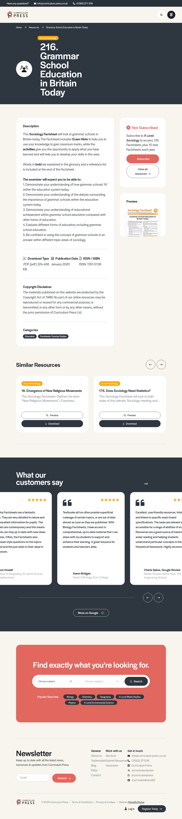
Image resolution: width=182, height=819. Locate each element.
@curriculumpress (143, 770)
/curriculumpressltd (143, 780)
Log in (129, 808)
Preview (52, 415)
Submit (64, 778)
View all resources (143, 171)
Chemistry (87, 696)
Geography (105, 696)
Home (19, 27)
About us (96, 756)
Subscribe (143, 159)
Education (30, 336)
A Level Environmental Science (99, 702)
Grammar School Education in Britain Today (67, 27)
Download (52, 423)
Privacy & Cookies (105, 802)
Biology (70, 696)
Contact (96, 775)
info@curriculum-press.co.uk (52, 3)
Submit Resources (116, 760)
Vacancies (112, 765)
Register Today (152, 808)
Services (111, 756)
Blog (93, 765)
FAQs (94, 770)
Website (131, 802)
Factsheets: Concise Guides (53, 336)
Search (136, 681)
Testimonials (98, 760)
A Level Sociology (48, 37)
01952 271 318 (84, 3)
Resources (34, 27)
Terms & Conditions (82, 802)
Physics (72, 702)
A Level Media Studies (129, 696)
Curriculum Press (141, 765)
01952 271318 (140, 760)
